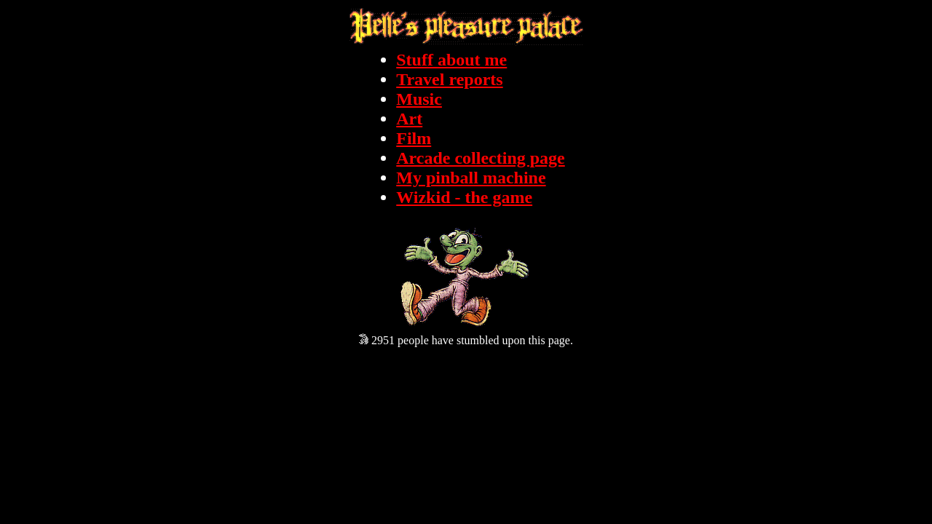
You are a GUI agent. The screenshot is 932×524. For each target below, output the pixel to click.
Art (409, 118)
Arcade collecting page (480, 157)
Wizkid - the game (464, 197)
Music (419, 99)
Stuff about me (451, 59)
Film (413, 138)
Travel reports (449, 79)
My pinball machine (470, 177)
